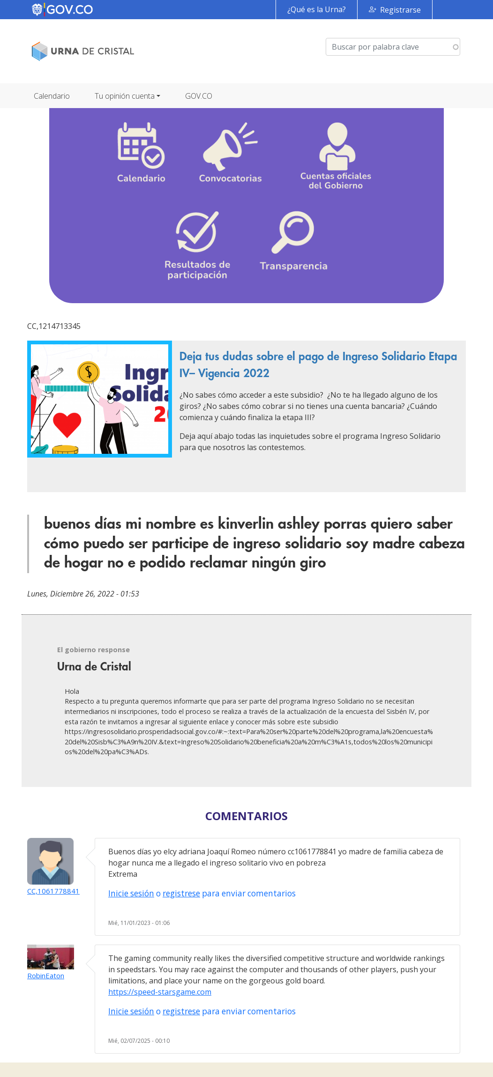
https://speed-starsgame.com (159, 992)
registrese (181, 893)
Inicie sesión (131, 893)
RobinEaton (45, 975)
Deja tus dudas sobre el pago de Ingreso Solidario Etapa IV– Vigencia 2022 (318, 365)
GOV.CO (198, 96)
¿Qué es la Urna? (316, 9)
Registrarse (400, 10)
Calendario (52, 96)
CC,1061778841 (53, 890)
